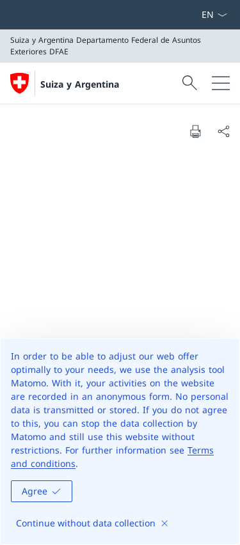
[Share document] (223, 131)
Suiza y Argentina (79, 84)
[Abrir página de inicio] (64, 83)
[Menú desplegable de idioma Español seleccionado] (214, 14)
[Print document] (195, 131)
